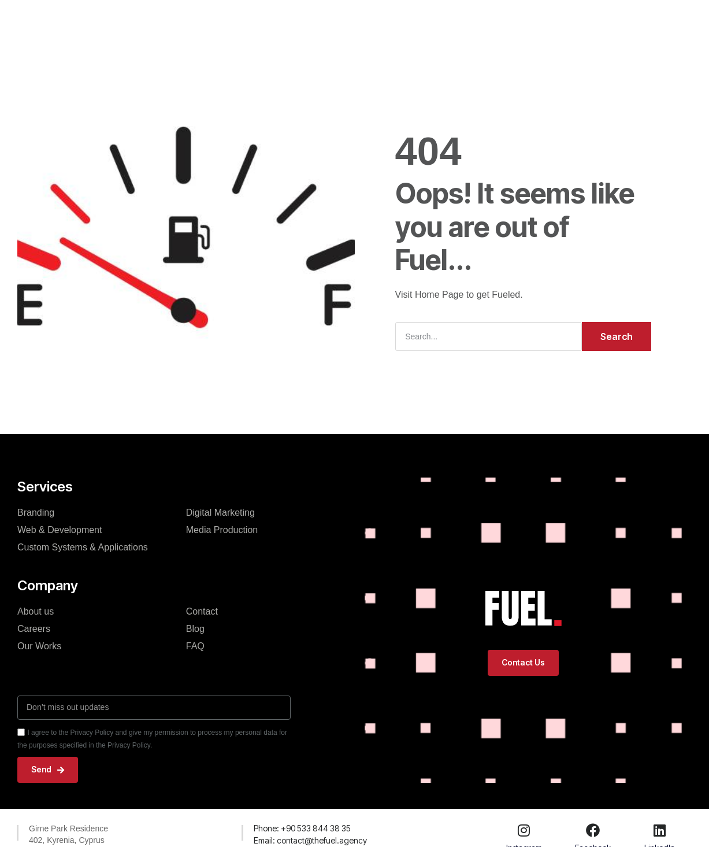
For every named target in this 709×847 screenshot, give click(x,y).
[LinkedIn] (660, 830)
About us (35, 611)
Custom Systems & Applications (82, 547)
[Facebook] (593, 830)
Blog (403, 23)
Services (228, 23)
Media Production (222, 530)
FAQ (195, 646)
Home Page (439, 294)
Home (178, 23)
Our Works (288, 23)
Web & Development (59, 530)
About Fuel (351, 23)
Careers (33, 629)
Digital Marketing (220, 512)
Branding (35, 512)
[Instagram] (524, 830)
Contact (448, 23)
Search (616, 336)
